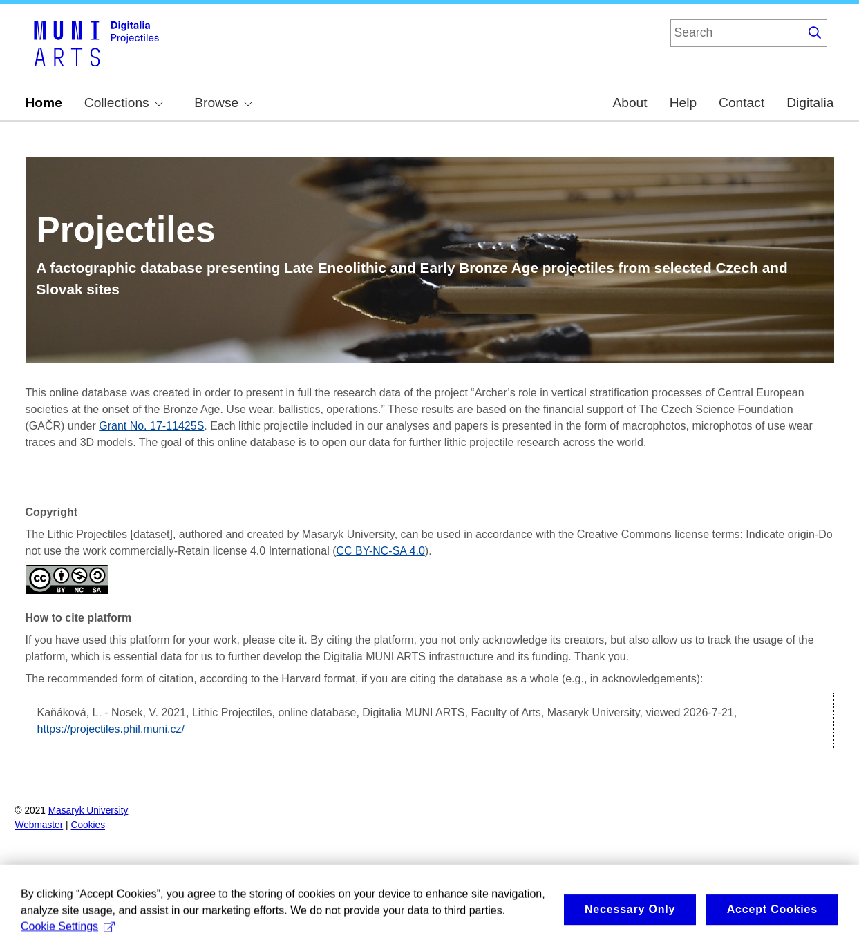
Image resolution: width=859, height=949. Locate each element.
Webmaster (39, 825)
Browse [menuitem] (223, 102)
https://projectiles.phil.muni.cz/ (111, 729)
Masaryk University (88, 810)
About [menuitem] (629, 102)
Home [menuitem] (44, 102)
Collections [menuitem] (123, 102)
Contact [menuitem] (741, 102)
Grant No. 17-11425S (151, 426)
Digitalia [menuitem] (809, 102)
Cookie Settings (68, 932)
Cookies (88, 825)
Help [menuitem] (683, 102)
